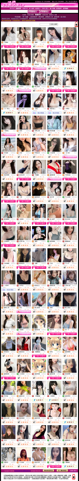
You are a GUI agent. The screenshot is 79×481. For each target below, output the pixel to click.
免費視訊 (13, 42)
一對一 (75, 64)
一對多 (44, 108)
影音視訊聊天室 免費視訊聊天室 (22, 470)
